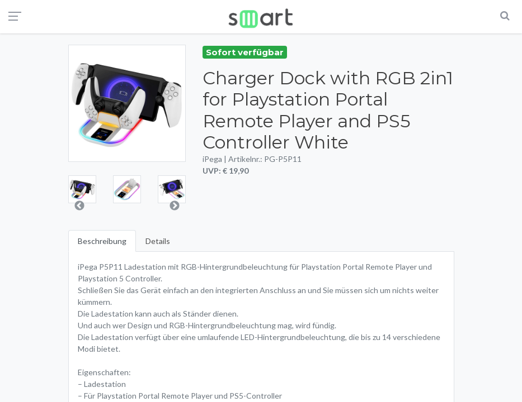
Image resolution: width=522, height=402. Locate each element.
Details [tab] (157, 241)
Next (174, 206)
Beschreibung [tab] (102, 241)
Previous (79, 206)
